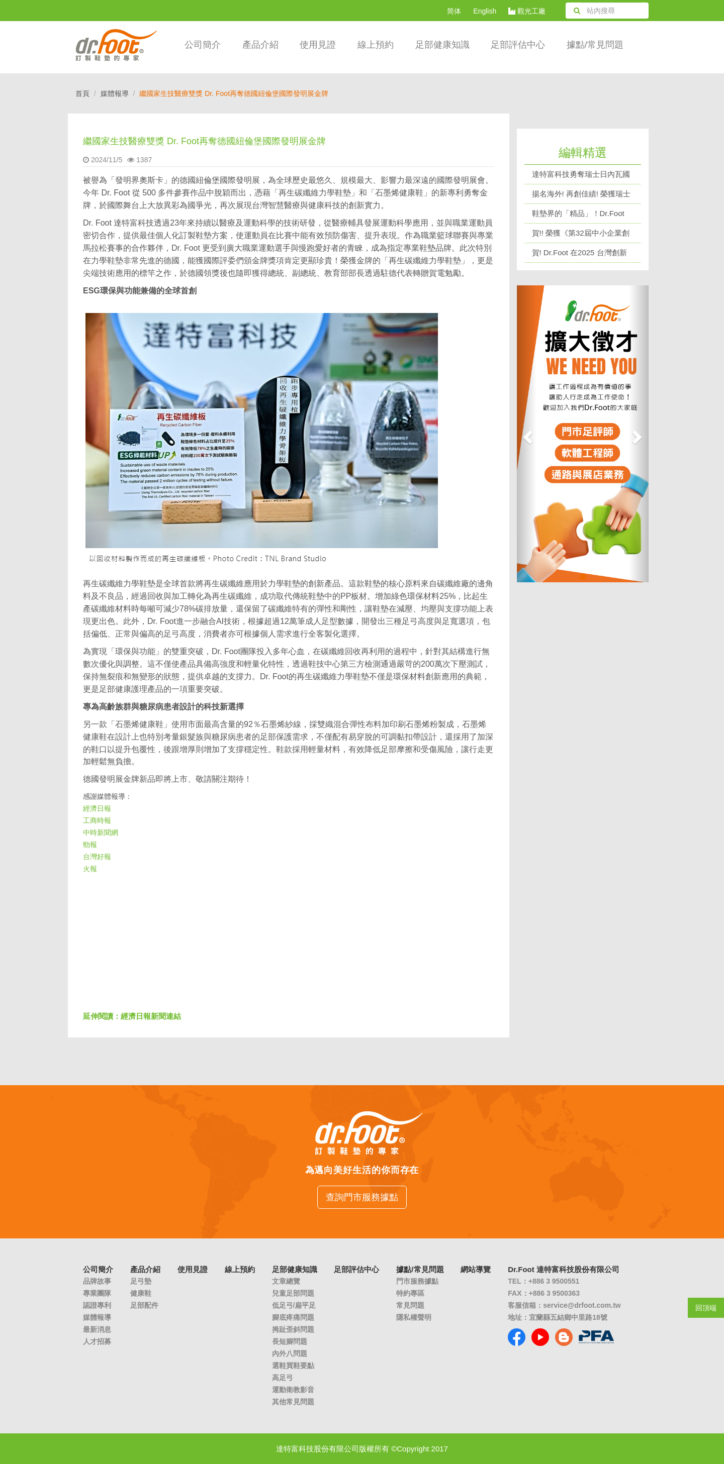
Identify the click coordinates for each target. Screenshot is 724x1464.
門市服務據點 (417, 1281)
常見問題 (410, 1305)
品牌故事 (97, 1281)
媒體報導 (115, 93)
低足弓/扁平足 (294, 1305)
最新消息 (97, 1329)
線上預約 (375, 45)
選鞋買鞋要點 (293, 1366)
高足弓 (282, 1378)
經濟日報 (97, 808)
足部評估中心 (518, 45)
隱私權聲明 (413, 1317)
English (484, 11)
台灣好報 (97, 857)
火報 (90, 869)
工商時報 (97, 820)
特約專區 (410, 1293)
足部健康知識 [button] (442, 45)
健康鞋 (140, 1293)
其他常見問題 (293, 1402)
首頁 (82, 93)
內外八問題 (289, 1353)
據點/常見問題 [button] (595, 45)
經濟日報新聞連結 (151, 1016)
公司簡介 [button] (203, 45)
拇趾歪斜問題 (293, 1329)
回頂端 (705, 1308)
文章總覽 (286, 1281)
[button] (526, 433)
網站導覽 (476, 1269)
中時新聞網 (100, 832)
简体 (454, 11)
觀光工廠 (527, 11)
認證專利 (97, 1305)
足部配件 (144, 1305)
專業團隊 (97, 1293)
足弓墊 (140, 1281)
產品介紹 (260, 45)
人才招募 (97, 1341)
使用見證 (318, 45)
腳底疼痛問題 (293, 1317)
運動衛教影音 (293, 1390)
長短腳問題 (289, 1341)
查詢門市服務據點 (362, 1197)
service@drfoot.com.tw (581, 1305)
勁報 (90, 845)
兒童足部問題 (293, 1293)
